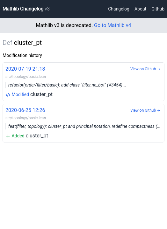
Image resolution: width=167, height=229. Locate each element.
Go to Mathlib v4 (112, 25)
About (140, 8)
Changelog (118, 8)
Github (157, 8)
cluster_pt (83, 81)
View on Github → (145, 69)
